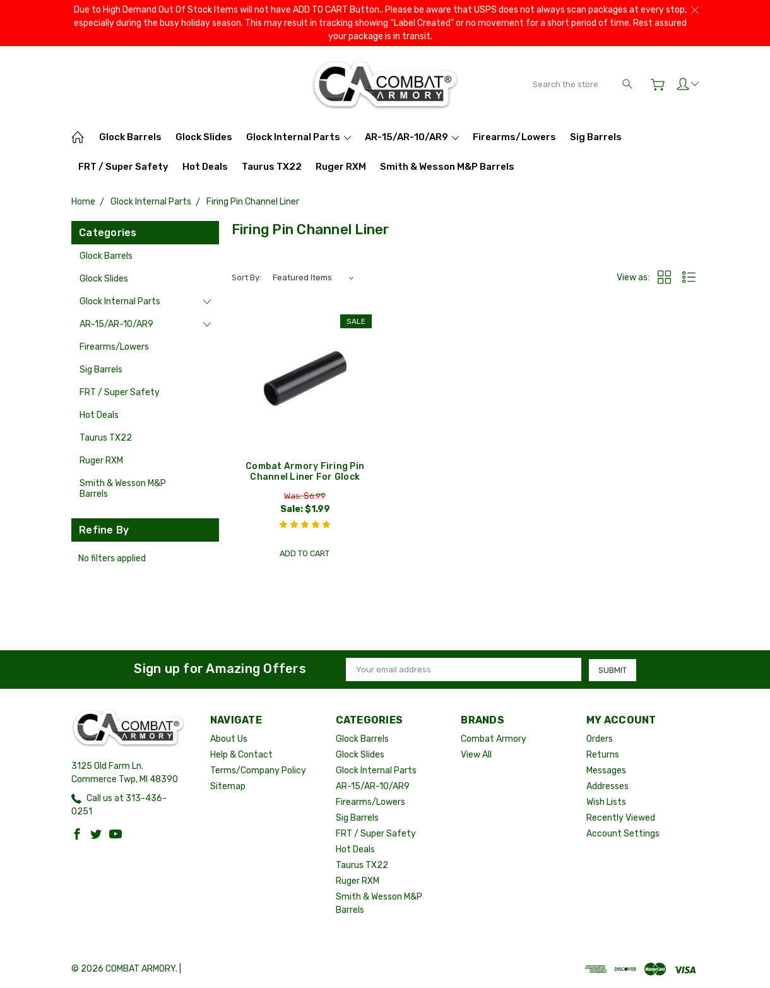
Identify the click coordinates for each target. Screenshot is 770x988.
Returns (602, 754)
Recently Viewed (620, 817)
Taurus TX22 (272, 166)
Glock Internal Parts (298, 137)
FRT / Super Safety (123, 166)
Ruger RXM (341, 166)
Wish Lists (606, 802)
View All (476, 754)
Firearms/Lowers (514, 137)
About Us (228, 739)
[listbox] (313, 278)
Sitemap (228, 786)
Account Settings (623, 833)
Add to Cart (305, 552)
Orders (599, 739)
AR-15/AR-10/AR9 (412, 137)
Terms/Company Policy (258, 770)
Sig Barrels (596, 137)
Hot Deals (205, 166)
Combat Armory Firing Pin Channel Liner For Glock (305, 471)
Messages (606, 770)
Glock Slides (203, 137)
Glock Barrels (130, 137)
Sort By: (246, 277)
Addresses (607, 786)
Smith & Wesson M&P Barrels (447, 166)
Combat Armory (493, 739)
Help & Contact (241, 754)
